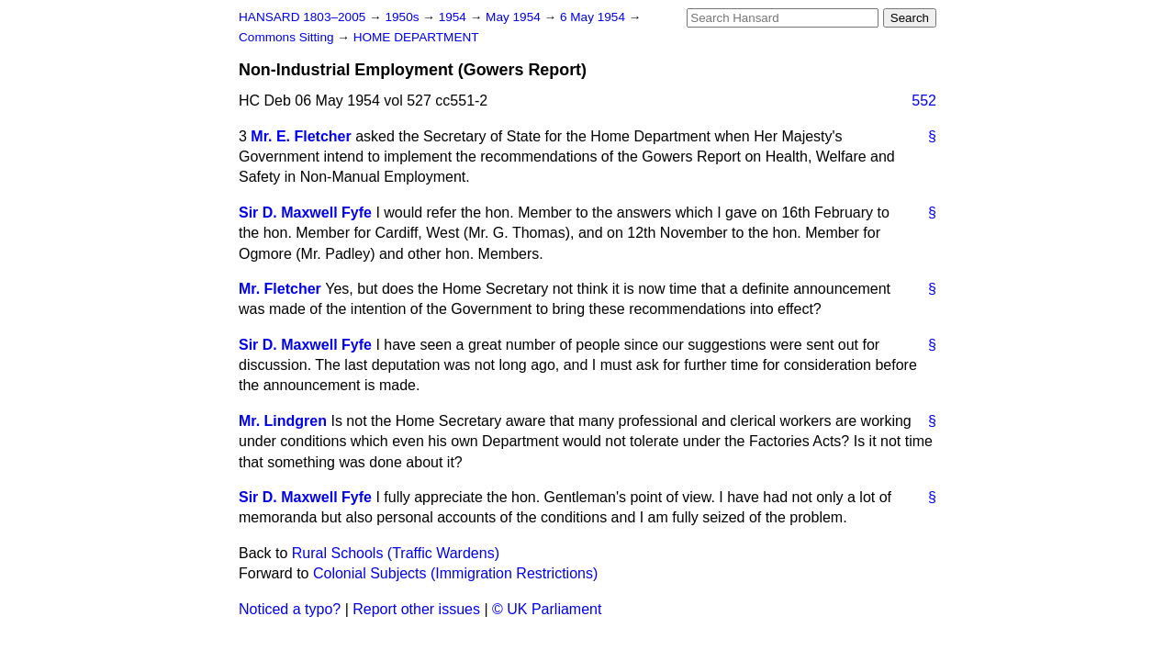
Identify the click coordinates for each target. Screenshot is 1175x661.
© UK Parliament (546, 609)
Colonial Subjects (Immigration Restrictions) (455, 573)
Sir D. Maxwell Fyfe (305, 212)
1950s (403, 17)
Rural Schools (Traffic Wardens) (395, 553)
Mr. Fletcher (280, 289)
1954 (454, 17)
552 (924, 100)
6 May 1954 (594, 17)
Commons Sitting (288, 37)
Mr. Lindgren (283, 421)
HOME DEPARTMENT (416, 37)
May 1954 (514, 17)
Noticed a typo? (290, 609)
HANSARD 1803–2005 (302, 17)
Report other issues (416, 609)
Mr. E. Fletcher (301, 136)
